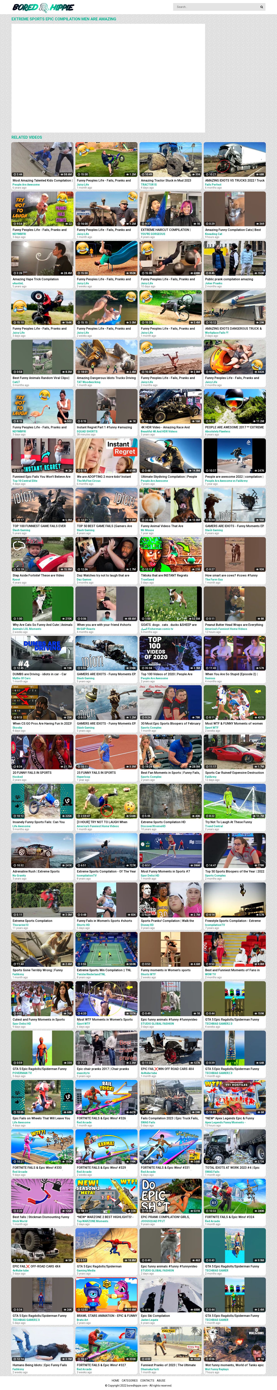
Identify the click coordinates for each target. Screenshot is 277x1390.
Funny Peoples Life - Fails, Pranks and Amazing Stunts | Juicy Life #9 (104, 329)
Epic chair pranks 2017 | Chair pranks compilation (103, 1069)
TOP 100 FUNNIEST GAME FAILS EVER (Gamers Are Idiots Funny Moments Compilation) (39, 526)
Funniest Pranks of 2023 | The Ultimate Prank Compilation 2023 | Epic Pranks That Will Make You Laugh (171, 1365)
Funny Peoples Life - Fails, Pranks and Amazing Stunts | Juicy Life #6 (168, 329)
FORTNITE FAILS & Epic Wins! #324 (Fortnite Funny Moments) (229, 1217)
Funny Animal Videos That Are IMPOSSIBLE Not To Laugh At (162, 526)
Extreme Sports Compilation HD (163, 822)
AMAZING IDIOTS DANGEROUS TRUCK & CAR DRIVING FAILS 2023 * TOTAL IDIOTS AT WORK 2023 (234, 329)
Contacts (147, 1380)
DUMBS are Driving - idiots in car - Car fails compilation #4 (40, 674)
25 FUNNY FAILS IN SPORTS (96, 773)
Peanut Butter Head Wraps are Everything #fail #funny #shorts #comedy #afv (234, 625)
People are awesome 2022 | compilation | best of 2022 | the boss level (234, 477)
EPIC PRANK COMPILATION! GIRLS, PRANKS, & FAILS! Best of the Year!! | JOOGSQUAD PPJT (166, 1217)
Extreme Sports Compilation (32, 921)
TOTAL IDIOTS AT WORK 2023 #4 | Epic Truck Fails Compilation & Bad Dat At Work (235, 1168)
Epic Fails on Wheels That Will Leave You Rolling (41, 1118)
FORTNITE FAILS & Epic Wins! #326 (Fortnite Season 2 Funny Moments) (102, 1118)
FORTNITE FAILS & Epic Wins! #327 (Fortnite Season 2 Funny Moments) (102, 1365)
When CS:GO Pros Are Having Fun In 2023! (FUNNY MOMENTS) (42, 724)
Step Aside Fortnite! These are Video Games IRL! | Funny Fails (38, 576)
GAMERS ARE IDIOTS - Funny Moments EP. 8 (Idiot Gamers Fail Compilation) (106, 674)
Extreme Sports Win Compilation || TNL (104, 970)
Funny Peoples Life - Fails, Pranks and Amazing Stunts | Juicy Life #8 (104, 279)
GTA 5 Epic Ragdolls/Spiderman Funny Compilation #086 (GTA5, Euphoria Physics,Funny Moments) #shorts (232, 1267)
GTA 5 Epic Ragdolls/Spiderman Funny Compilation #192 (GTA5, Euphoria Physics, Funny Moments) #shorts (232, 1316)
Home (115, 1380)
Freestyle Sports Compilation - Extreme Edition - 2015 (233, 921)
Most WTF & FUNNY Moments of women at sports (234, 724)
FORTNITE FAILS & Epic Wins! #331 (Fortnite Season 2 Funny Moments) (166, 1168)
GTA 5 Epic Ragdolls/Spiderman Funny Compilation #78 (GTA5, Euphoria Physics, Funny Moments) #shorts (42, 1316)
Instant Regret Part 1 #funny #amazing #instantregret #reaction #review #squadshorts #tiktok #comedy (104, 427)
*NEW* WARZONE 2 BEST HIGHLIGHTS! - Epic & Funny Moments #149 (105, 1217)
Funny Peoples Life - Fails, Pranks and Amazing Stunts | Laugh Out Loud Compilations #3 (40, 230)
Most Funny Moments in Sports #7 (165, 871)
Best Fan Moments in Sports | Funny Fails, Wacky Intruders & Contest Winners (170, 773)
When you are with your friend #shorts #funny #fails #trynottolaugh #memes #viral (104, 625)
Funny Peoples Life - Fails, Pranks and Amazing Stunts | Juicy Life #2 (168, 378)
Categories (130, 1380)
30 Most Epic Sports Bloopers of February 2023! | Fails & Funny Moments (170, 724)
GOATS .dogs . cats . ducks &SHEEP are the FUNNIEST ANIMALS (169, 625)
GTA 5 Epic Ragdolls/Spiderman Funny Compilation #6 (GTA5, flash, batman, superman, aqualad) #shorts (40, 1069)
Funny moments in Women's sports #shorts (166, 970)
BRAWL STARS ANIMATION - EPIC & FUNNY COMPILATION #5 (107, 1316)
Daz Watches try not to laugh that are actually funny (103, 576)
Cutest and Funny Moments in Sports (39, 1019)
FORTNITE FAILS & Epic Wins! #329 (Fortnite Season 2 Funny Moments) (102, 1168)
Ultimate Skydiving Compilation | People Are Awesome (169, 477)
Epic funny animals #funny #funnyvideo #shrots (169, 1020)
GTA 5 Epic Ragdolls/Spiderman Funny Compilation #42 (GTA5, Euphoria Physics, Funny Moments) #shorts (235, 1020)
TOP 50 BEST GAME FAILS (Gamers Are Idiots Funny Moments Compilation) (104, 526)
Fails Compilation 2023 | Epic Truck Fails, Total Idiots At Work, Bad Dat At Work (170, 1118)
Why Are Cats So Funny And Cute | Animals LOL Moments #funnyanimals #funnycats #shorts (43, 625)
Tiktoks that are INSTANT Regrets (164, 575)
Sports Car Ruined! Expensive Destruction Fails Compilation (234, 773)
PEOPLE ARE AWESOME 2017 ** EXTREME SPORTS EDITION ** (234, 427)
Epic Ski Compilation (155, 1316)
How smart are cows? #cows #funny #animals (231, 576)
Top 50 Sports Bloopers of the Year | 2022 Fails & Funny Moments (234, 872)
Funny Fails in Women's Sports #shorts (104, 921)
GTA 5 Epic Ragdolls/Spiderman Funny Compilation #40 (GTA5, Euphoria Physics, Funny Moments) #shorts (235, 1069)
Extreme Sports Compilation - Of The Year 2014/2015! (106, 872)
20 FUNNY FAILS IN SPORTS (32, 773)
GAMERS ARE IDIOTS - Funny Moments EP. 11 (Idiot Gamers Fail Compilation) (234, 526)
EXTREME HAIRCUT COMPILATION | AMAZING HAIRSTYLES (166, 230)
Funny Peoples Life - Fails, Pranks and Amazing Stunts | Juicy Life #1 (232, 378)
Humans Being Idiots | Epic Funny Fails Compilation (40, 1365)
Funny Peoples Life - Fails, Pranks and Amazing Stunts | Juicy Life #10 (168, 279)
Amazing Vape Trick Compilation (36, 279)
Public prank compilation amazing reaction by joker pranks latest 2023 (230, 279)
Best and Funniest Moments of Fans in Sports (232, 970)
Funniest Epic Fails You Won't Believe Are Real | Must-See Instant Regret (41, 477)
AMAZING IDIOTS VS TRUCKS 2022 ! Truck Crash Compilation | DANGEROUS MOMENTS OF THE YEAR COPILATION (234, 181)
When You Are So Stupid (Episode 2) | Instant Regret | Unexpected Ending (231, 674)
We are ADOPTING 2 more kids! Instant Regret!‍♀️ (104, 477)
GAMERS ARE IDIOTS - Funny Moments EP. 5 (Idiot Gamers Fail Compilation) (106, 724)
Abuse (161, 1380)
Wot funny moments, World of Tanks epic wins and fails (234, 1365)
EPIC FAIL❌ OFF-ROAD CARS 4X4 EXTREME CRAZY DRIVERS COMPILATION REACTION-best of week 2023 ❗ (42, 1267)
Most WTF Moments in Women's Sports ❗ (105, 1020)
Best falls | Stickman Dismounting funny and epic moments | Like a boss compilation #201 (41, 1217)
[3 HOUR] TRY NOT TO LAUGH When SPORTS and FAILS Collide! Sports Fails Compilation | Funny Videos (104, 822)
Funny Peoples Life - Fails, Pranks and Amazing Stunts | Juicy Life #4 (104, 230)
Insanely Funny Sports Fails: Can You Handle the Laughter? (39, 822)
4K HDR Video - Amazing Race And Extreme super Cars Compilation (165, 427)
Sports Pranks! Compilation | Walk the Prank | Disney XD (167, 921)
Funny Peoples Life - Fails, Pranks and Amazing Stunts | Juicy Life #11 (40, 329)
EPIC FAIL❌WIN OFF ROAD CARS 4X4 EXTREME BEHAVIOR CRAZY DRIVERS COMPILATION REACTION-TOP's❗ (167, 1069)
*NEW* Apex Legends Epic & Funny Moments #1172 (229, 1118)
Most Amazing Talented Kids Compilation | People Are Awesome (43, 181)
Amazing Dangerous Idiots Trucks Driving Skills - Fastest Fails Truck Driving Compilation (106, 378)
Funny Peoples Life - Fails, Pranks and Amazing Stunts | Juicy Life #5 (104, 181)
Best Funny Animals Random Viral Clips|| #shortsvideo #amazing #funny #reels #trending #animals (41, 378)
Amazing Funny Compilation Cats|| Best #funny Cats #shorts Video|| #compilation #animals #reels (235, 230)
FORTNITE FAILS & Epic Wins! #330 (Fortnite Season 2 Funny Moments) (38, 1168)
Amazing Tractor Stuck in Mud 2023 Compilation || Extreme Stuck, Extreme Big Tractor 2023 (170, 181)
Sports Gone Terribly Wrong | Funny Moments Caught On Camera (38, 970)
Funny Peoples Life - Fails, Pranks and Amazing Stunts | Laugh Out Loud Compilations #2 (40, 427)
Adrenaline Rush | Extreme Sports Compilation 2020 (36, 872)
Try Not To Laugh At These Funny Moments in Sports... (228, 822)
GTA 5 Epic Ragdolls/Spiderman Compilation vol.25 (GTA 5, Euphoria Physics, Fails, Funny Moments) (102, 1267)
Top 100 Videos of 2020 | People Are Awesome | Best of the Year (166, 674)
